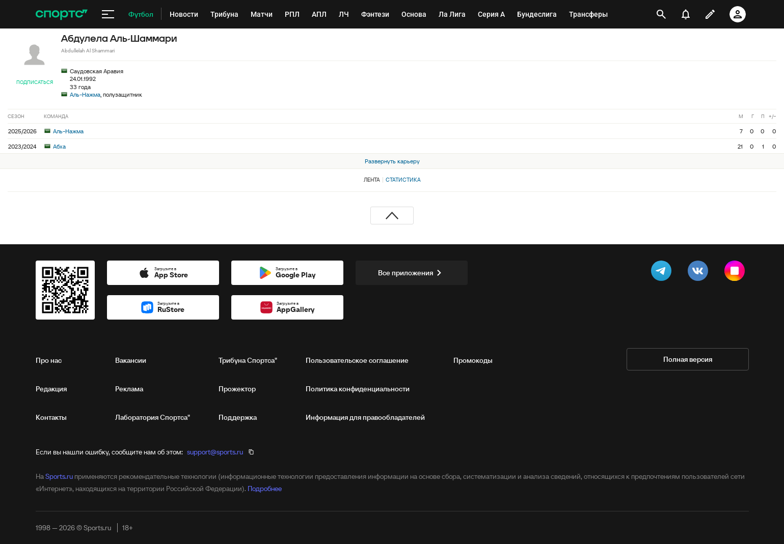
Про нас (49, 360)
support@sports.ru (215, 451)
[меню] (108, 14)
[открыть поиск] (661, 14)
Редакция (51, 388)
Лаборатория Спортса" (152, 417)
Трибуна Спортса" (248, 360)
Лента (372, 179)
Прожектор (237, 388)
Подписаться (34, 82)
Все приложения (411, 273)
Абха (55, 146)
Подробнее (265, 488)
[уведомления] (685, 14)
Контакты (51, 417)
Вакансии (130, 360)
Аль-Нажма (85, 94)
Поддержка (238, 417)
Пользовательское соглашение (357, 360)
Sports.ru (59, 476)
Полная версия (687, 359)
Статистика (403, 179)
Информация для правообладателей (365, 417)
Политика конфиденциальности (358, 388)
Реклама (129, 388)
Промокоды (473, 360)
